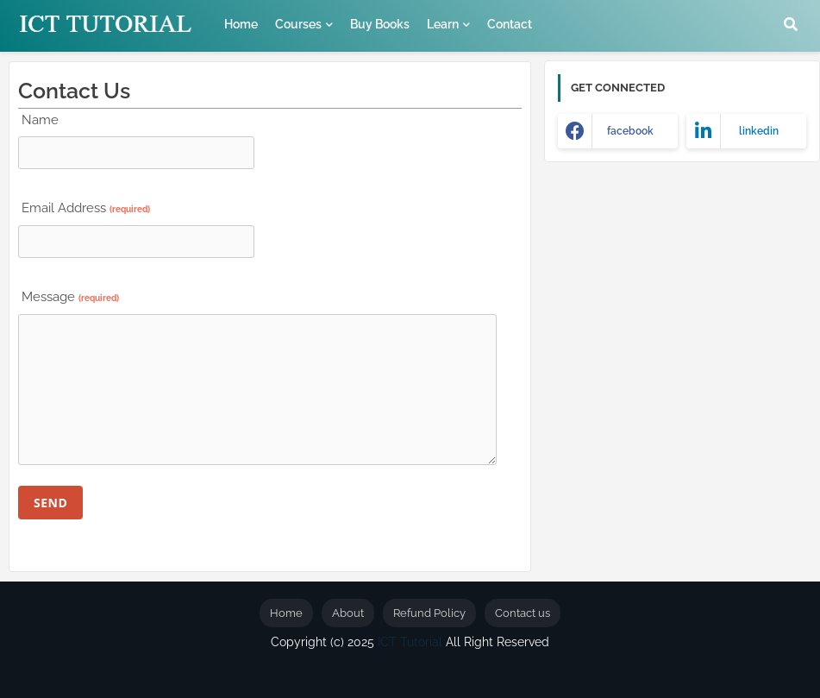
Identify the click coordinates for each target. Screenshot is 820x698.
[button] (790, 24)
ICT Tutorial (410, 642)
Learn (443, 24)
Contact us (522, 613)
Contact (509, 24)
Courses (298, 24)
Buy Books (380, 24)
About (348, 613)
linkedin (759, 131)
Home (241, 24)
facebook (630, 131)
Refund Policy (429, 613)
